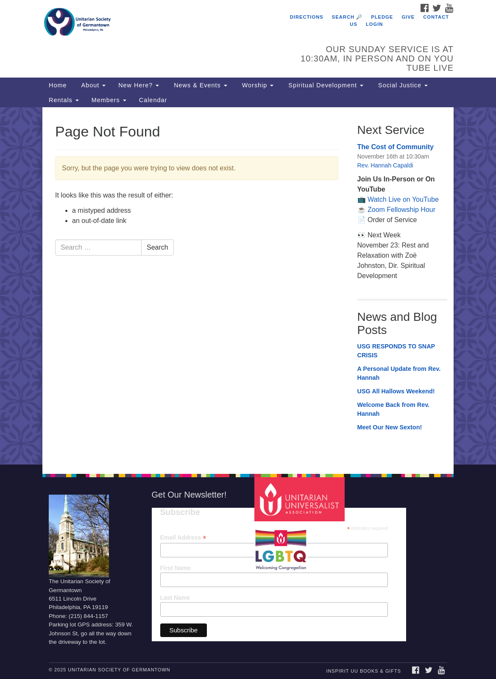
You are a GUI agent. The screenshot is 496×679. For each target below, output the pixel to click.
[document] (248, 286)
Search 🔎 (347, 16)
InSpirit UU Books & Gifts (363, 670)
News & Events (199, 85)
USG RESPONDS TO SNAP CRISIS (396, 351)
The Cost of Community (395, 146)
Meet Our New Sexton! (389, 427)
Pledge (382, 16)
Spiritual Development (324, 85)
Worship (257, 85)
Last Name (175, 597)
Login (374, 24)
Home (58, 85)
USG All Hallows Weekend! (396, 391)
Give (408, 16)
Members (109, 100)
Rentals (64, 100)
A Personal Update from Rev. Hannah (399, 373)
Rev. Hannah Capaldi (385, 165)
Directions (306, 16)
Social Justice (402, 85)
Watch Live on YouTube (403, 199)
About (92, 85)
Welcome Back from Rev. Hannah (393, 409)
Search (157, 247)
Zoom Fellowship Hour (401, 209)
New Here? (138, 85)
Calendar (153, 100)
